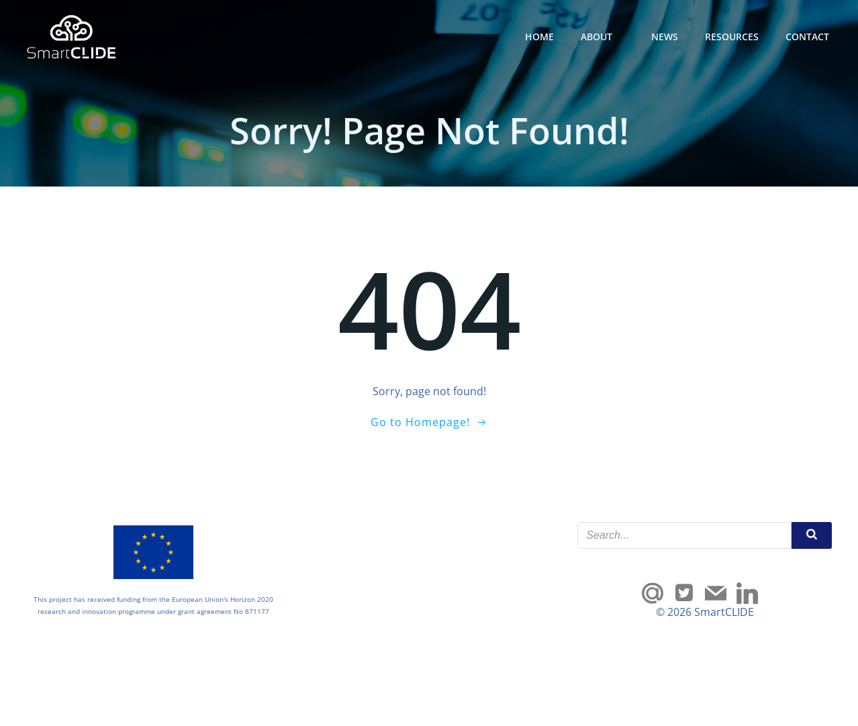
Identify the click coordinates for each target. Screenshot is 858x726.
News (664, 36)
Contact (807, 36)
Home (539, 36)
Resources (732, 36)
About (602, 36)
